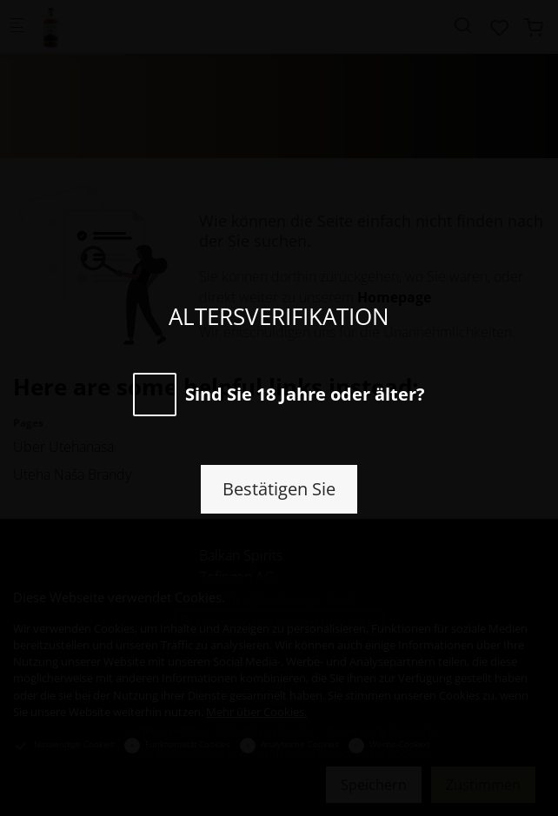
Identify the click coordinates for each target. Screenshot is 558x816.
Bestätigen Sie (279, 489)
